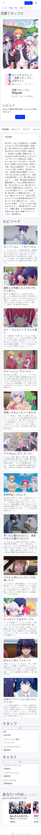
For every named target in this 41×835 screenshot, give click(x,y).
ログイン (28, 3)
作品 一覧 (13, 8)
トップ (4, 8)
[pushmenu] (4, 3)
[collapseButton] (20, 728)
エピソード (15, 129)
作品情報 (5, 129)
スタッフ (26, 129)
